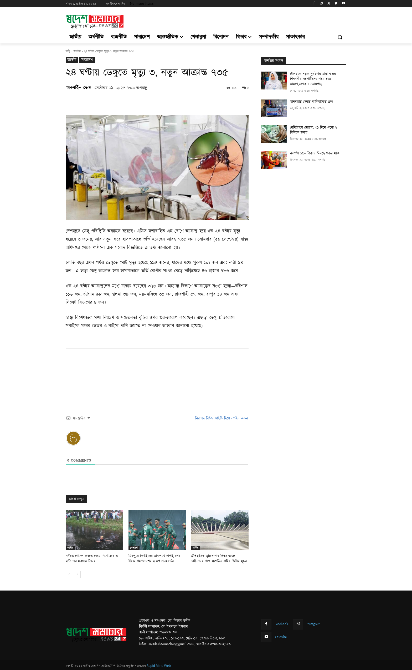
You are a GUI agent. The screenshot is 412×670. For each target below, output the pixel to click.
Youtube (281, 636)
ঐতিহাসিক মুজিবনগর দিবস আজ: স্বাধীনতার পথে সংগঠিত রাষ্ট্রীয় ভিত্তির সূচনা (219, 558)
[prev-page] (69, 573)
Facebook (281, 623)
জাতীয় (77, 51)
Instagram (313, 623)
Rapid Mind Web (159, 665)
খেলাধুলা (134, 548)
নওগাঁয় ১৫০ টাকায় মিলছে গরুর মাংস (315, 153)
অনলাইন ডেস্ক (78, 87)
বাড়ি (68, 51)
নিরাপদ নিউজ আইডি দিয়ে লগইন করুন (221, 418)
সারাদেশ (87, 60)
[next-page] (77, 573)
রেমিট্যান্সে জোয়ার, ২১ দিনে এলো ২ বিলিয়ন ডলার (313, 130)
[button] (340, 37)
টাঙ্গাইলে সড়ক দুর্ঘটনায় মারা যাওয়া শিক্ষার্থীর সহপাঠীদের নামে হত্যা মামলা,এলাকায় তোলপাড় (313, 79)
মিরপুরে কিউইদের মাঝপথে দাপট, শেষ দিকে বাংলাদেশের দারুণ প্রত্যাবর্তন (156, 558)
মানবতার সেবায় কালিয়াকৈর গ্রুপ (311, 101)
